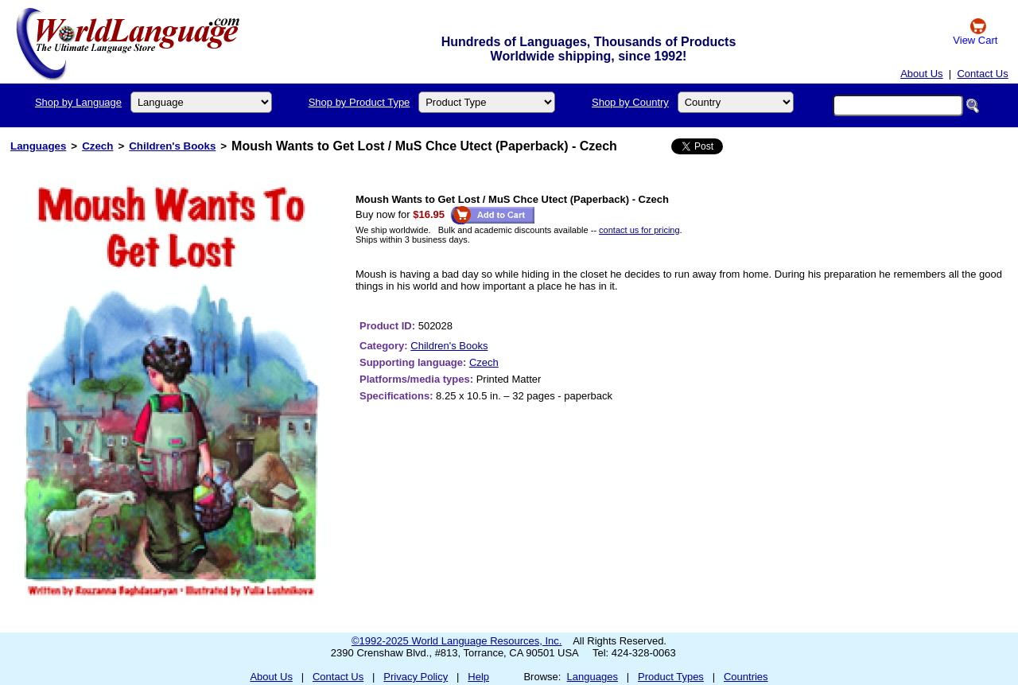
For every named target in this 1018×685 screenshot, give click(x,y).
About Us (921, 74)
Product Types (671, 677)
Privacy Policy (415, 677)
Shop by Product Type (359, 102)
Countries (746, 677)
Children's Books (172, 146)
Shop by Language (78, 102)
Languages (38, 146)
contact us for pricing (639, 230)
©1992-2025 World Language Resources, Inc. (456, 641)
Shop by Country (630, 102)
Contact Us (982, 74)
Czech (97, 146)
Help (478, 677)
